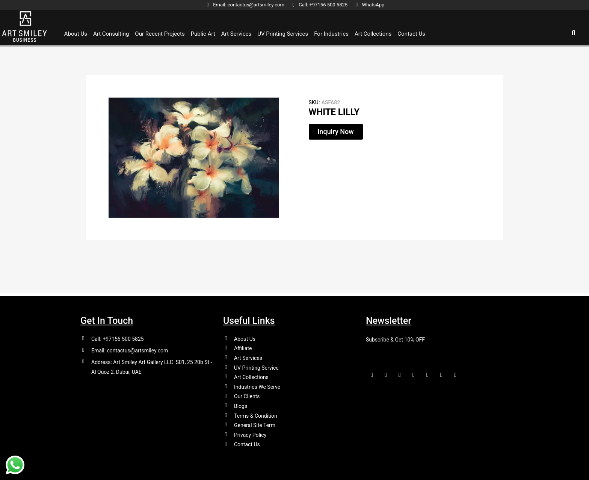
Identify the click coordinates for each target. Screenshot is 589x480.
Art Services (236, 33)
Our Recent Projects (159, 33)
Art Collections (373, 33)
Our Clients (247, 395)
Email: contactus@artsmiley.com (129, 347)
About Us (75, 33)
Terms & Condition (255, 414)
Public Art (203, 33)
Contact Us (411, 33)
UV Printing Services (282, 33)
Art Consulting (111, 33)
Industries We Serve (257, 385)
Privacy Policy (250, 434)
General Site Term (254, 424)
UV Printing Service (256, 365)
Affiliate (243, 345)
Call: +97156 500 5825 (117, 335)
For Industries (331, 33)
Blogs (240, 405)
